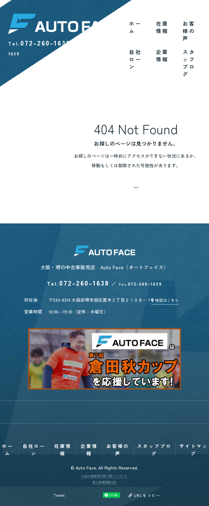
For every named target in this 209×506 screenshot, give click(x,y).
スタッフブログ (189, 62)
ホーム (135, 27)
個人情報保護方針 (104, 454)
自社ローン (135, 59)
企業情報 (162, 55)
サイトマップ (193, 422)
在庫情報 (162, 27)
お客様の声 (189, 31)
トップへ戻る (136, 190)
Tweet (57, 468)
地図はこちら (170, 309)
